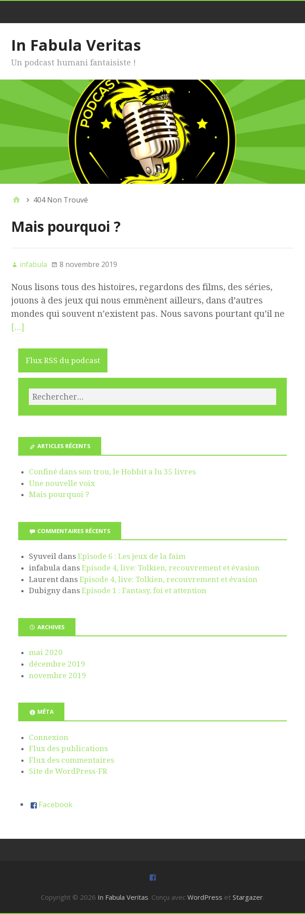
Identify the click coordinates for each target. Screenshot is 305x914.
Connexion (48, 737)
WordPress (204, 897)
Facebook (55, 804)
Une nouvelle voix (62, 483)
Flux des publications (68, 748)
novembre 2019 (57, 675)
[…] (17, 327)
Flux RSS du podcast (63, 360)
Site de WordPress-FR (68, 771)
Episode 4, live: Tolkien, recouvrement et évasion (171, 567)
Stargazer (248, 897)
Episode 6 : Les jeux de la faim (132, 556)
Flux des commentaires (71, 760)
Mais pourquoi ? (66, 226)
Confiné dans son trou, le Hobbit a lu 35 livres (112, 471)
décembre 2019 (57, 663)
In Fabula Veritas (76, 45)
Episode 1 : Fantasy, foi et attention (144, 590)
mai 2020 (46, 652)
